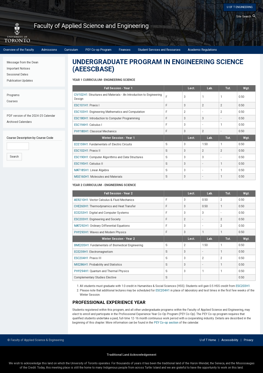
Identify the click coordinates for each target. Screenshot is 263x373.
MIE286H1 (81, 261)
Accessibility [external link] (229, 336)
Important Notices (18, 69)
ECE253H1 (81, 211)
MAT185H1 (81, 169)
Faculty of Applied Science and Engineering (97, 26)
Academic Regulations (202, 51)
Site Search (246, 16)
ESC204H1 (81, 255)
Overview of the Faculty (18, 51)
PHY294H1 (81, 268)
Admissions (49, 51)
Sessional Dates (17, 75)
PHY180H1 (81, 131)
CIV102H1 (80, 95)
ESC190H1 (81, 156)
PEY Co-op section (166, 319)
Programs (13, 96)
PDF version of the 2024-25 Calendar (31, 117)
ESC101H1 (81, 106)
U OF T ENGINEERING (240, 7)
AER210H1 (81, 198)
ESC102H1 (81, 150)
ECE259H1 (81, 249)
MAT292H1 (81, 223)
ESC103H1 (81, 112)
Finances (124, 51)
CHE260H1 (81, 204)
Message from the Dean (22, 63)
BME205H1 (81, 242)
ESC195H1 (81, 163)
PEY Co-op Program (98, 51)
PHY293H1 (81, 230)
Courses (12, 102)
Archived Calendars (19, 123)
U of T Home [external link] (208, 336)
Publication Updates (20, 81)
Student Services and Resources (159, 51)
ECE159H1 (81, 144)
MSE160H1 (81, 175)
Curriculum (71, 51)
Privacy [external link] (248, 336)
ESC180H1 (81, 118)
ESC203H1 (81, 217)
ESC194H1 (81, 125)
